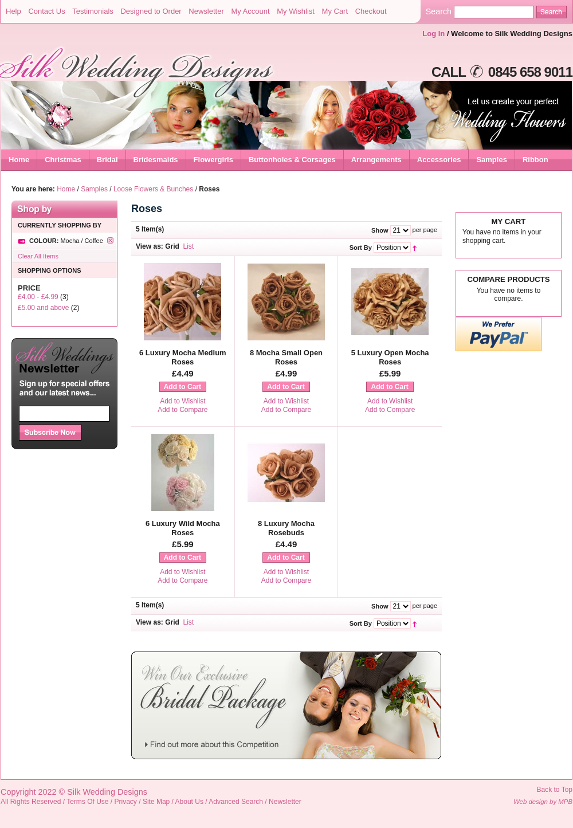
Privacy (126, 802)
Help (13, 11)
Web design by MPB (542, 801)
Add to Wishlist (182, 401)
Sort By (361, 247)
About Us (189, 802)
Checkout (371, 11)
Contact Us (46, 11)
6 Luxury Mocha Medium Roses (182, 357)
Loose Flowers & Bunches (153, 189)
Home (19, 159)
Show (379, 230)
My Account (250, 11)
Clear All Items (38, 256)
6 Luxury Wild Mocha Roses (183, 528)
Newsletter (206, 11)
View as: (149, 246)
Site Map (156, 802)
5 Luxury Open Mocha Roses (390, 357)
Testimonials (92, 11)
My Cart (335, 11)
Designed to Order (150, 11)
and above (43, 308)
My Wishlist (296, 11)
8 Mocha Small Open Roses (286, 357)
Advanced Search (236, 802)
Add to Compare (182, 410)
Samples (94, 189)
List (188, 246)
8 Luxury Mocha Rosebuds (286, 528)
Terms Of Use (87, 802)
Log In (433, 33)
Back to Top (554, 790)
